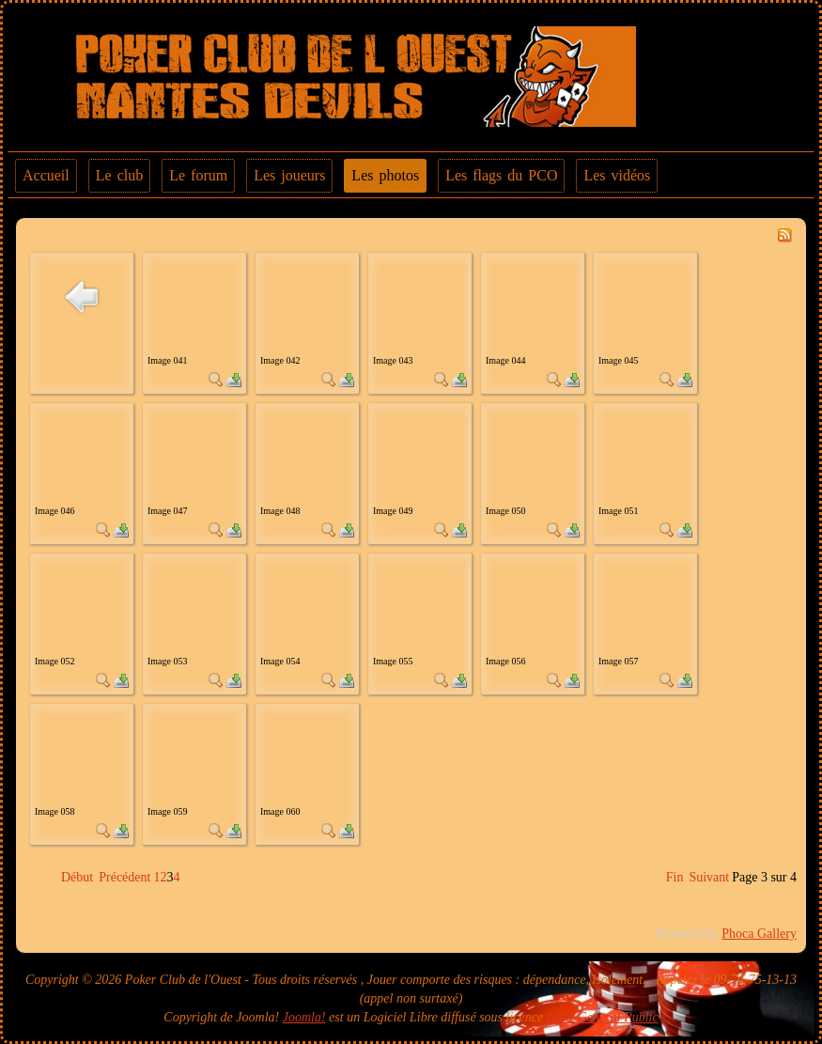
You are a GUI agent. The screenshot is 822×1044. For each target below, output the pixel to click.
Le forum (198, 175)
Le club (119, 175)
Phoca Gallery (759, 934)
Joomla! (304, 1017)
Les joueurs (289, 175)
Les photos (385, 175)
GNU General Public (603, 1017)
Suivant (709, 877)
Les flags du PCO (501, 175)
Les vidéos (616, 175)
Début (77, 877)
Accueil (46, 175)
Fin (675, 877)
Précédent (124, 877)
